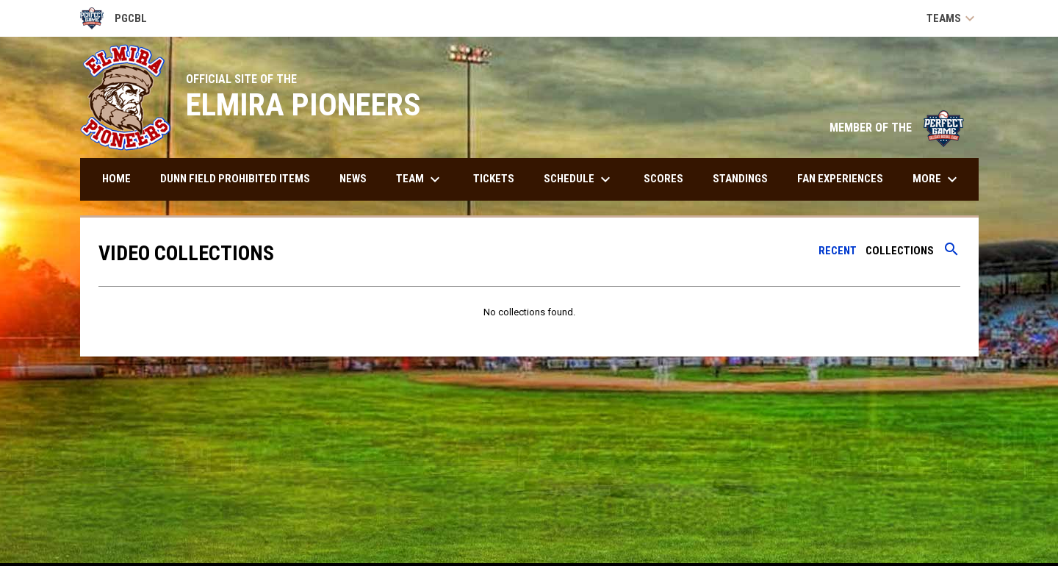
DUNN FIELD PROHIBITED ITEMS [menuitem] (235, 178)
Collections (900, 250)
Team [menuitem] (420, 179)
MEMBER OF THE (897, 128)
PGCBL (114, 18)
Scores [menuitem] (663, 178)
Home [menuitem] (116, 178)
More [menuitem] (937, 179)
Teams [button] (952, 18)
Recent (837, 250)
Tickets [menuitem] (493, 178)
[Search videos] (951, 254)
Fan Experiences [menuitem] (840, 178)
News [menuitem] (353, 178)
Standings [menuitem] (740, 178)
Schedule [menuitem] (579, 179)
